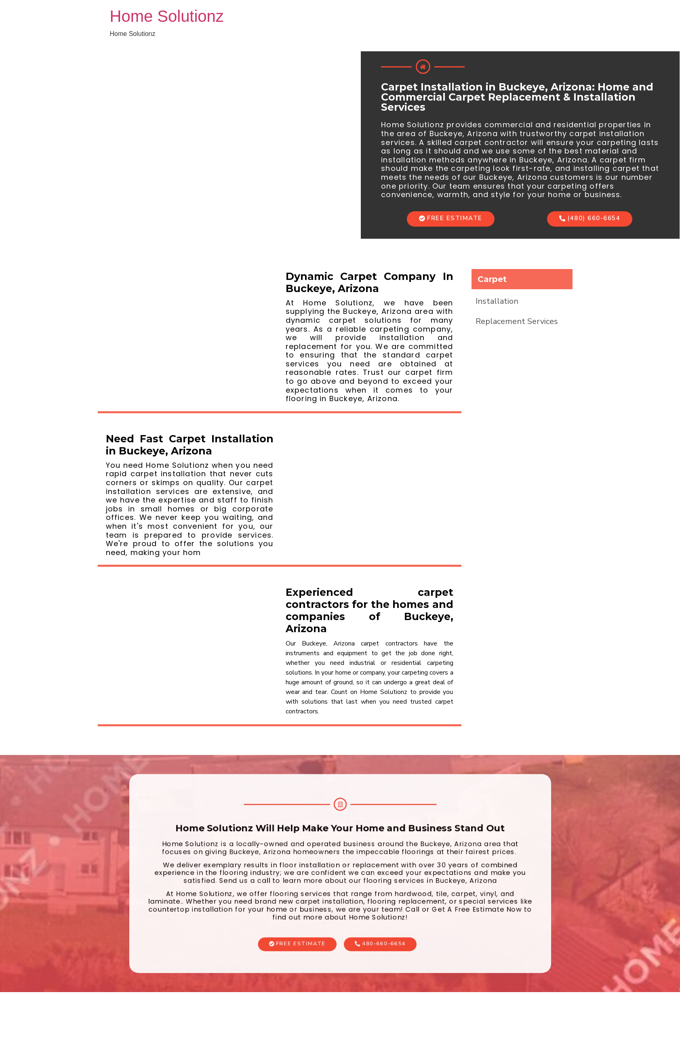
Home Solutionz (167, 16)
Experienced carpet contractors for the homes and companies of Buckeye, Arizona (369, 610)
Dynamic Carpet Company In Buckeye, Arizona (369, 282)
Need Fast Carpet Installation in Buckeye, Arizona (190, 445)
